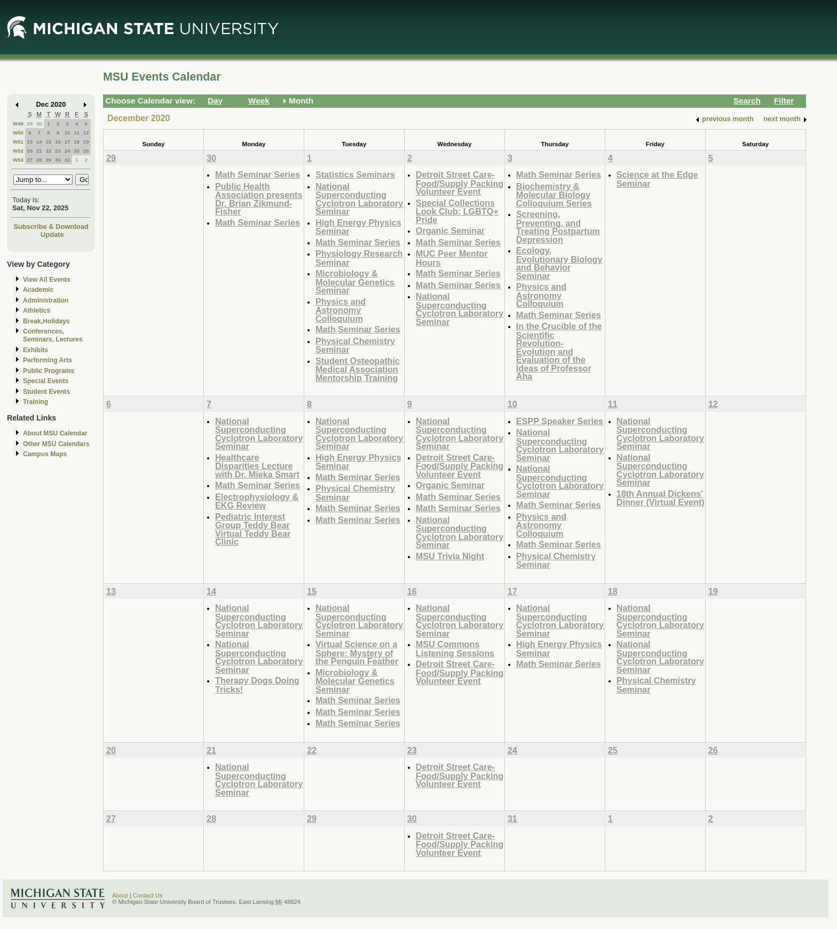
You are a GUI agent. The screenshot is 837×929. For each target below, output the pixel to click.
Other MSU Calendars (56, 444)
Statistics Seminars (355, 174)
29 (30, 123)
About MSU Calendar (55, 433)
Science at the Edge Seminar (657, 179)
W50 (18, 133)
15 (48, 142)
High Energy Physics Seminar (358, 227)
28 (39, 160)
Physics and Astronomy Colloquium (340, 310)
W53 (18, 160)
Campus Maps (45, 454)
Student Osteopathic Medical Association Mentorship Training (357, 369)
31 (67, 160)
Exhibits (35, 350)
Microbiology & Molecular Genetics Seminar (354, 281)
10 (67, 133)
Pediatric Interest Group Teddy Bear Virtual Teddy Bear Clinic (252, 529)
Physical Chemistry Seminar (355, 345)
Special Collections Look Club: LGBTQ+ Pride (457, 211)
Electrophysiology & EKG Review (256, 501)
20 (30, 151)
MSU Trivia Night (450, 556)
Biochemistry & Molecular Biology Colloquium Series (554, 194)
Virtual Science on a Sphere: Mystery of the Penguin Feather (356, 652)
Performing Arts (47, 360)
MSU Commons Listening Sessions (455, 648)
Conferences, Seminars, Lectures (53, 335)
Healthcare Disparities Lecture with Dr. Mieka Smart (257, 465)
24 (67, 151)
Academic (38, 289)
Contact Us (148, 895)
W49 (18, 123)
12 (86, 133)
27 (30, 160)
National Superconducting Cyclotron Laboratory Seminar (359, 199)
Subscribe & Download (51, 227)
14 (39, 142)
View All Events (46, 279)
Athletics (36, 310)
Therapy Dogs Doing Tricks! (257, 685)
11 (77, 133)
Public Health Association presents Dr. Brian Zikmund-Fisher (258, 199)
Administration (45, 300)
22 (48, 151)
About (120, 895)
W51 (18, 142)
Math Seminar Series (257, 174)
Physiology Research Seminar (358, 258)
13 (30, 142)
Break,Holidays (46, 321)
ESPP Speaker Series (559, 421)
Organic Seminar (450, 230)
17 (67, 142)
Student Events (46, 391)
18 (77, 142)
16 (58, 142)
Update (52, 235)
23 (58, 151)
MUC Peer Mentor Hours (452, 258)
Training (35, 402)
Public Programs (48, 371)
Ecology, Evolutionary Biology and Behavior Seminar (559, 263)
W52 (18, 151)
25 (77, 151)
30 (39, 123)
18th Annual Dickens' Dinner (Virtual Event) (661, 498)
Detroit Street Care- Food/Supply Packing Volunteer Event (459, 183)
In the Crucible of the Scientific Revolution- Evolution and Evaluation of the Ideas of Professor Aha (559, 351)
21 (39, 151)
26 (86, 151)
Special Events (45, 381)
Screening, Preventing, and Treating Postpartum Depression (558, 226)
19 (86, 142)
